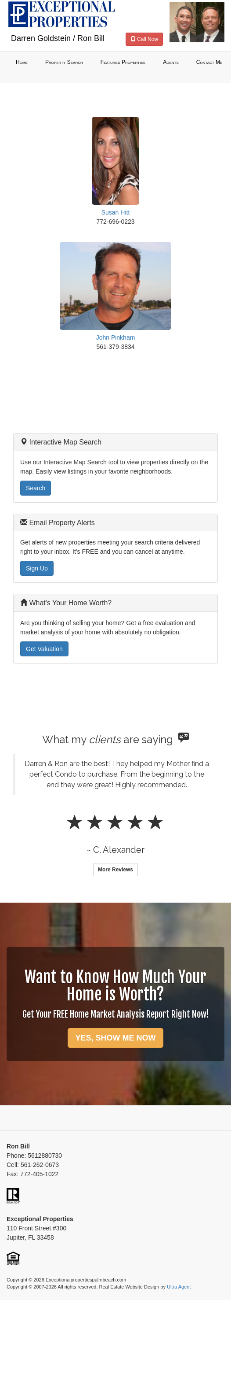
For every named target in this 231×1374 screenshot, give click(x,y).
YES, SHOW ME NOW (115, 1037)
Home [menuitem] (22, 62)
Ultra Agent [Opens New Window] (179, 1286)
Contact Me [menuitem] (209, 62)
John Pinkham (115, 337)
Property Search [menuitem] (64, 62)
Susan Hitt (115, 212)
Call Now (144, 39)
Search (35, 488)
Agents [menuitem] (171, 62)
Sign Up (37, 568)
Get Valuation (44, 648)
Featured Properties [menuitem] (123, 62)
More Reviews (115, 870)
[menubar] (115, 63)
